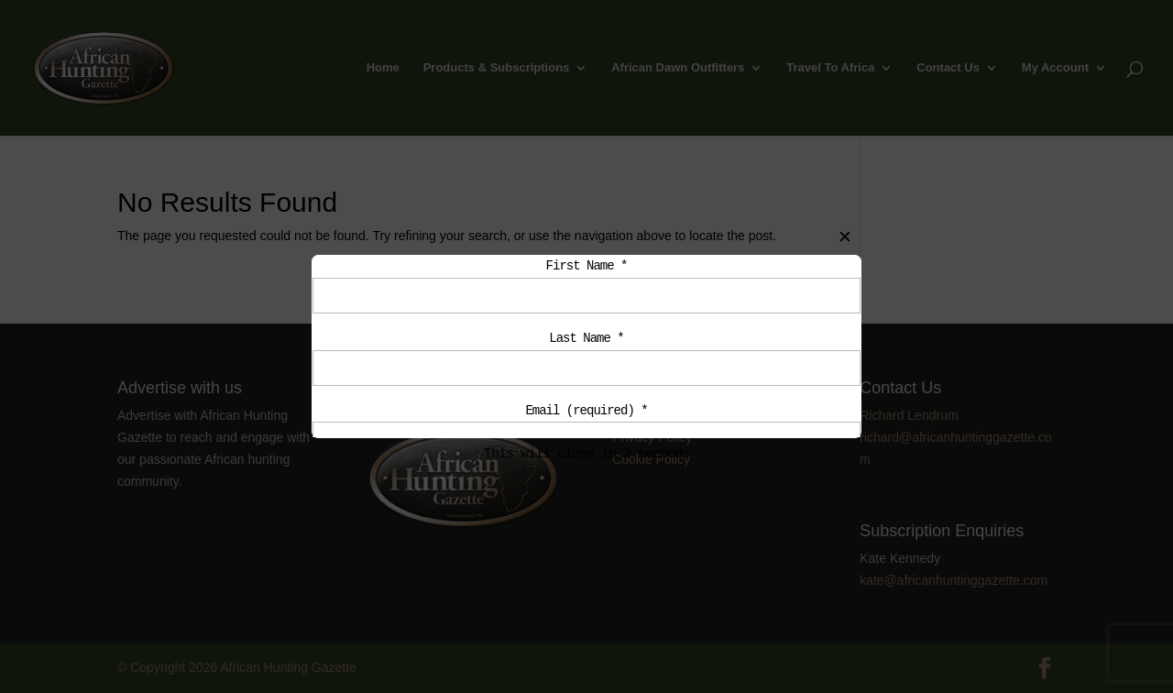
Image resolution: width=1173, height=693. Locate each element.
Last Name (586, 341)
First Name (587, 266)
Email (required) (586, 416)
